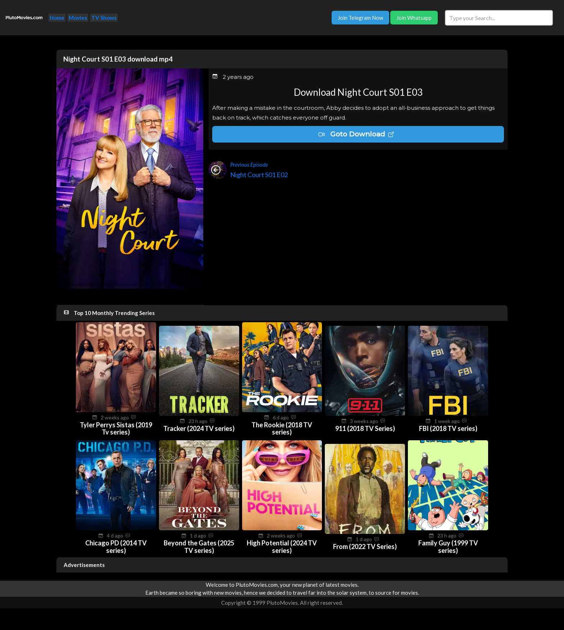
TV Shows (104, 17)
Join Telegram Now (360, 17)
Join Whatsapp (414, 17)
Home (57, 17)
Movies (78, 17)
